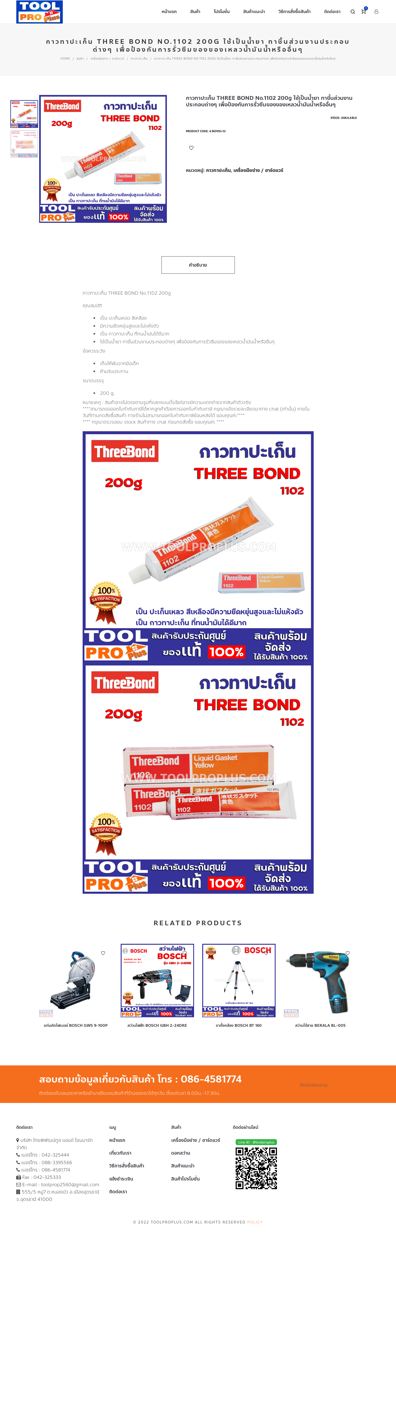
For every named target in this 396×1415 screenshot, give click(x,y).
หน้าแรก (117, 1140)
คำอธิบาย (198, 265)
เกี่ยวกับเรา (120, 1153)
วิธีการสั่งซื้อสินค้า (126, 1165)
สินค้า (80, 59)
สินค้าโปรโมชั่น (185, 1178)
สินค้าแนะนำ (182, 1165)
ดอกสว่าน (180, 1153)
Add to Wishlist (191, 148)
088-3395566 (57, 1162)
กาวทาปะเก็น (139, 59)
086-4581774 (56, 1169)
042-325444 (55, 1154)
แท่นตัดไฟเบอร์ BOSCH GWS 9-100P (76, 1025)
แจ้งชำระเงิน (121, 1178)
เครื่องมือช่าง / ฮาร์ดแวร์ (107, 59)
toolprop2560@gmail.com (70, 1184)
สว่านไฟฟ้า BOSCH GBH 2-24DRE (157, 1025)
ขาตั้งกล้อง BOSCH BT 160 (239, 1025)
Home (65, 59)
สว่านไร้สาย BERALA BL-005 (320, 1025)
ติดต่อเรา (118, 1191)
